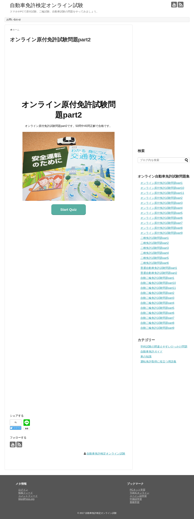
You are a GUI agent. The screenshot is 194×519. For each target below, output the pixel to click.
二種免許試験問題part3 (154, 247)
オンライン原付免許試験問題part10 (162, 188)
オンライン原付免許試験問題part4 (161, 207)
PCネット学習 (137, 489)
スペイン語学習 (138, 496)
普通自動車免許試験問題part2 (158, 272)
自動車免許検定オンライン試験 (46, 5)
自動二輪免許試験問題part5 (157, 307)
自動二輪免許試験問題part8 (157, 322)
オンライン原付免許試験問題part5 (161, 212)
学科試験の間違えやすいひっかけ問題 (163, 346)
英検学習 (134, 502)
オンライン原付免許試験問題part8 (161, 227)
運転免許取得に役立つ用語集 (158, 361)
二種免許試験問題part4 (154, 252)
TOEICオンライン (139, 492)
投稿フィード (25, 492)
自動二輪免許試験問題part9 (157, 327)
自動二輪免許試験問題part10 (158, 282)
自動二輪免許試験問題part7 (157, 317)
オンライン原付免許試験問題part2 (161, 197)
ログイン (23, 489)
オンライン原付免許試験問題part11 (162, 193)
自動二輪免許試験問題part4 (157, 302)
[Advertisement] (68, 70)
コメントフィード (28, 496)
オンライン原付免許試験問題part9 (161, 232)
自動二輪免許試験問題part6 (157, 312)
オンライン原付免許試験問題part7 (161, 222)
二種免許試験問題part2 (154, 242)
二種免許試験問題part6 (154, 262)
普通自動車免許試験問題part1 (158, 267)
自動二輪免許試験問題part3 (157, 297)
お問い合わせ (13, 19)
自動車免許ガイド (151, 351)
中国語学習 (136, 499)
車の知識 (146, 356)
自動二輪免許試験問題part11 (158, 287)
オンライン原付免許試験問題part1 (161, 183)
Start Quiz (68, 209)
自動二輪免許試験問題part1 (157, 277)
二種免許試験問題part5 (154, 257)
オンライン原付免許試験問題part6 (161, 217)
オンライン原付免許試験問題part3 (161, 202)
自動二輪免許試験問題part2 (157, 292)
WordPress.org (26, 499)
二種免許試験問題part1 (154, 237)
